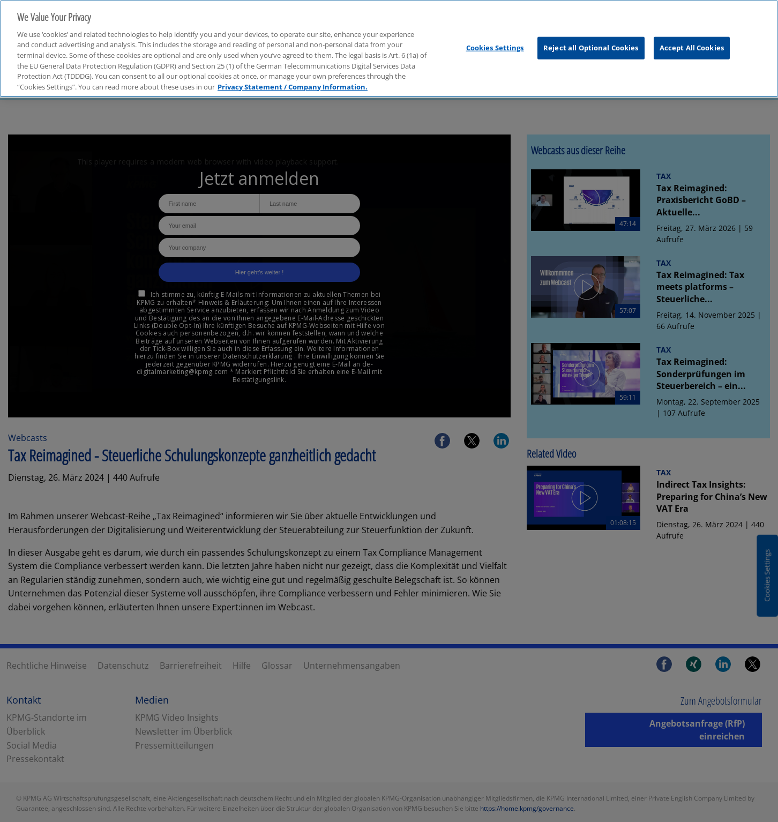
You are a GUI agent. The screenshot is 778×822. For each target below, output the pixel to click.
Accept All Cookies (692, 42)
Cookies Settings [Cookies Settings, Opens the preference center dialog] (495, 42)
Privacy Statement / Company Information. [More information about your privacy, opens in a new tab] (293, 81)
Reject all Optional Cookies (591, 42)
